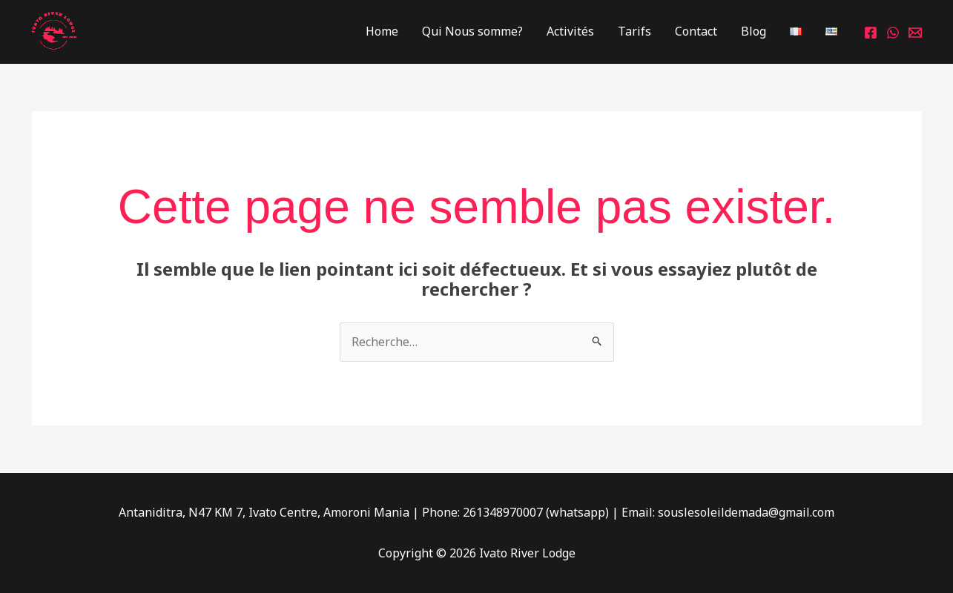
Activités (570, 31)
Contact (696, 31)
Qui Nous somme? (472, 31)
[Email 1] (915, 32)
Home (382, 31)
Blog (753, 31)
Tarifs (634, 31)
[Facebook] (870, 32)
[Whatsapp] (893, 32)
